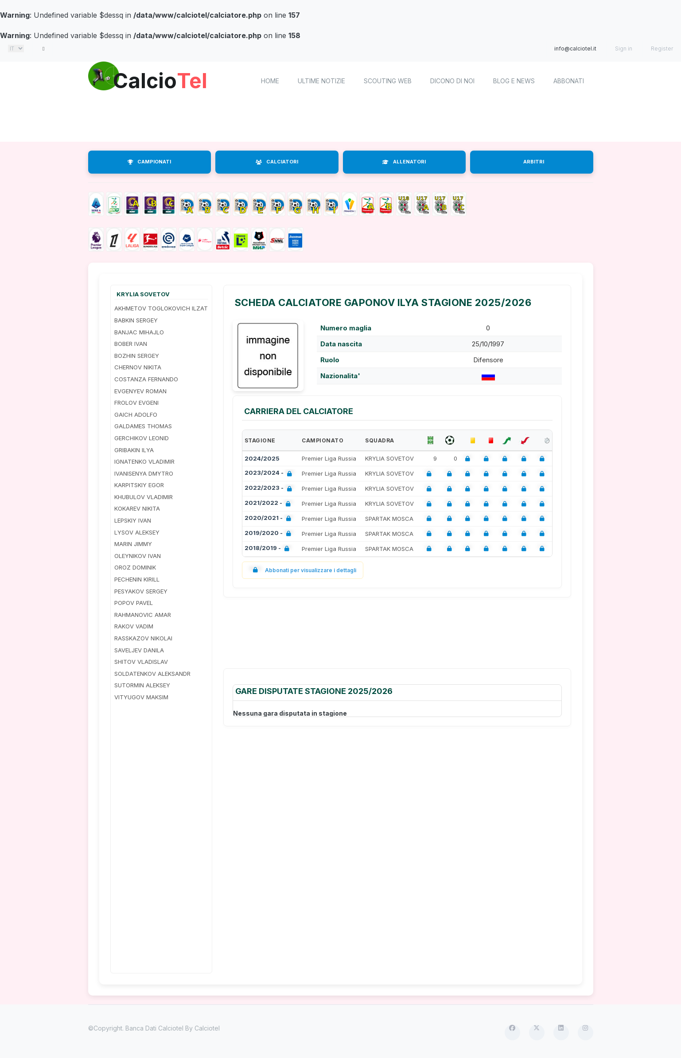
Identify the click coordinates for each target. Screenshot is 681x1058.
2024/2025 (262, 458)
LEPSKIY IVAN (132, 520)
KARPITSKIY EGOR (139, 484)
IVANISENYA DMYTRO (143, 473)
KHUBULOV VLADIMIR (143, 496)
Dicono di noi (452, 81)
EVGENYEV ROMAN (140, 391)
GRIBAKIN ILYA (134, 449)
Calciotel (207, 1028)
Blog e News (514, 81)
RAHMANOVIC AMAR (142, 614)
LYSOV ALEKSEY (137, 532)
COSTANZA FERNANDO (146, 379)
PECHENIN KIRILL (137, 579)
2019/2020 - (270, 534)
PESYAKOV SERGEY (140, 591)
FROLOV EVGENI (136, 402)
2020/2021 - (270, 518)
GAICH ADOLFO (135, 414)
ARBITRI (533, 162)
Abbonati (568, 81)
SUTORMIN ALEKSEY (142, 685)
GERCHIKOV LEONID (141, 438)
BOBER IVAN (130, 343)
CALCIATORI (277, 162)
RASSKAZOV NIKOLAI (143, 638)
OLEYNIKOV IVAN (137, 555)
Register (662, 48)
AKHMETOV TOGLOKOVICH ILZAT (161, 308)
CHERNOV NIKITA (137, 367)
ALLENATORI (404, 162)
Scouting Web (388, 81)
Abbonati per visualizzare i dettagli (303, 570)
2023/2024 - (270, 473)
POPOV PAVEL (133, 602)
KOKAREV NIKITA (137, 508)
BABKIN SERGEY (136, 320)
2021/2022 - (269, 503)
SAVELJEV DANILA (139, 650)
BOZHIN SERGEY (136, 355)
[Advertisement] (340, 122)
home (270, 81)
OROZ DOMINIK (135, 567)
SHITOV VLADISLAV (141, 661)
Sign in (623, 48)
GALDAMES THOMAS (143, 426)
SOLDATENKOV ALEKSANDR (152, 673)
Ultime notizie (321, 81)
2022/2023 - (270, 488)
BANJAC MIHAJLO (139, 332)
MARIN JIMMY (133, 543)
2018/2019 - (269, 549)
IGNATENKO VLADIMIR (144, 461)
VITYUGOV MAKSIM (141, 697)
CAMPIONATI (149, 162)
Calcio (163, 80)
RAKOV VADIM (133, 626)
